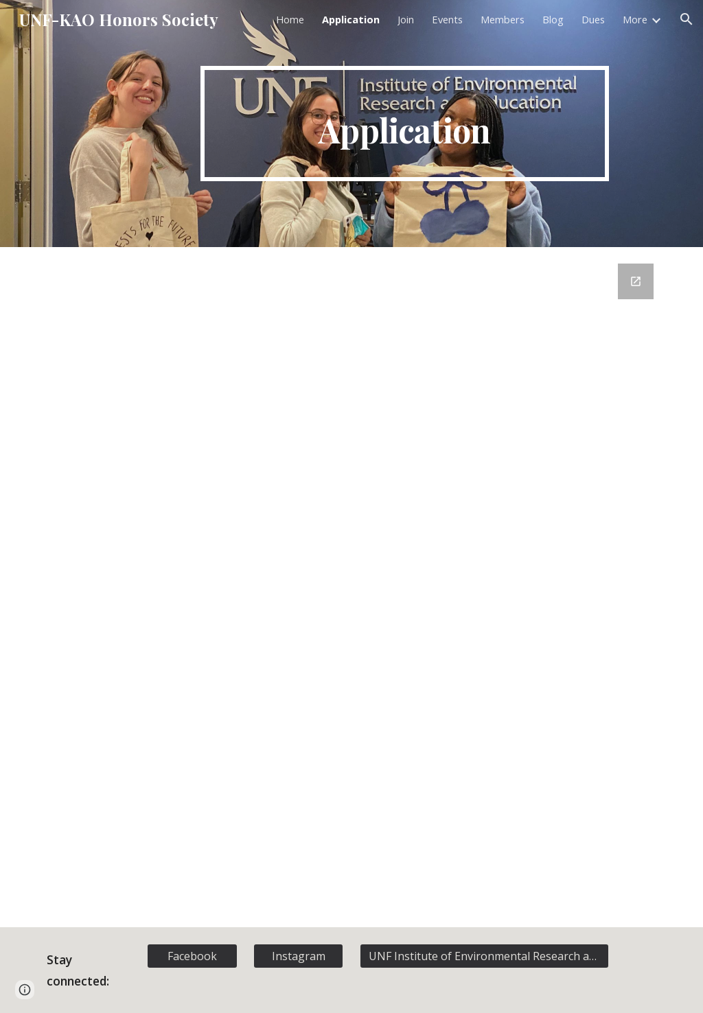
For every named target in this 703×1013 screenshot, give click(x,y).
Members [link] (503, 19)
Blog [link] (553, 19)
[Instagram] (298, 956)
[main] (404, 123)
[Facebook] (192, 956)
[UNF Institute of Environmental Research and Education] (484, 956)
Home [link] (290, 19)
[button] (686, 19)
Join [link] (405, 19)
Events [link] (447, 19)
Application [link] (351, 19)
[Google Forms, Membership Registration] (351, 587)
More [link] (635, 19)
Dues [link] (593, 19)
